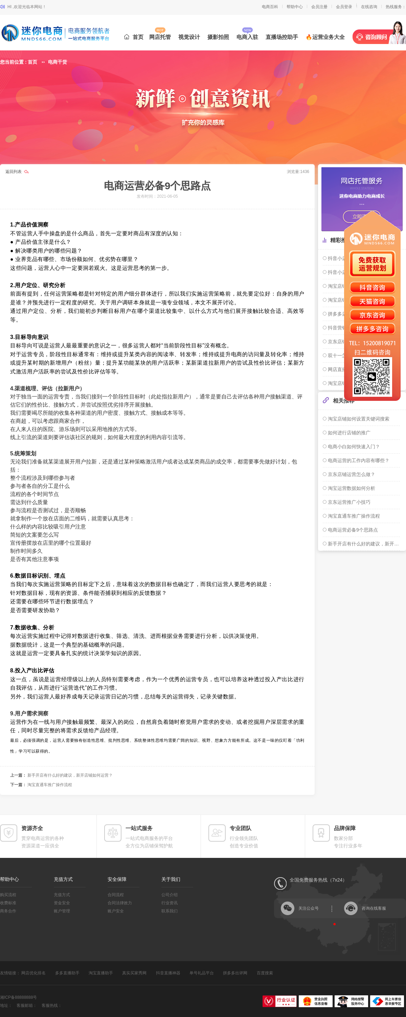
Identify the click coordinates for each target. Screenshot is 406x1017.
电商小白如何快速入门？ (353, 446)
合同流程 (116, 894)
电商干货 (57, 62)
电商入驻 (247, 37)
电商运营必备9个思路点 (352, 530)
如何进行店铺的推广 (348, 432)
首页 (133, 37)
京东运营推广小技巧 (348, 502)
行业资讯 (169, 903)
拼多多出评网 (235, 973)
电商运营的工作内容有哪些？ (357, 460)
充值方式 (63, 879)
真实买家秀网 (134, 973)
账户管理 (62, 911)
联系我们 (169, 911)
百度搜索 (265, 973)
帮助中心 (295, 6)
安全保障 (117, 879)
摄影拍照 (218, 37)
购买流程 (8, 894)
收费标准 (8, 903)
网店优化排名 (33, 973)
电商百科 (270, 6)
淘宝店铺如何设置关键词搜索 (357, 418)
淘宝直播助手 (101, 973)
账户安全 (116, 911)
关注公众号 (308, 908)
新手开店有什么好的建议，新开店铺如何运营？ (70, 775)
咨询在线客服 (374, 908)
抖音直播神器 (168, 973)
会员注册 (319, 6)
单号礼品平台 (201, 973)
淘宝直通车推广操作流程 (49, 784)
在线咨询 (369, 6)
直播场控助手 (282, 37)
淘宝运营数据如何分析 (350, 488)
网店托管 (160, 37)
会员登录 (344, 6)
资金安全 (62, 903)
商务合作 (8, 911)
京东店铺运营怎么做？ (350, 474)
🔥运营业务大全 (325, 37)
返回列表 (14, 171)
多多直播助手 (67, 973)
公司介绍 (169, 894)
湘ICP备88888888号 (18, 997)
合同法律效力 (120, 903)
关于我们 (170, 879)
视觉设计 (189, 37)
